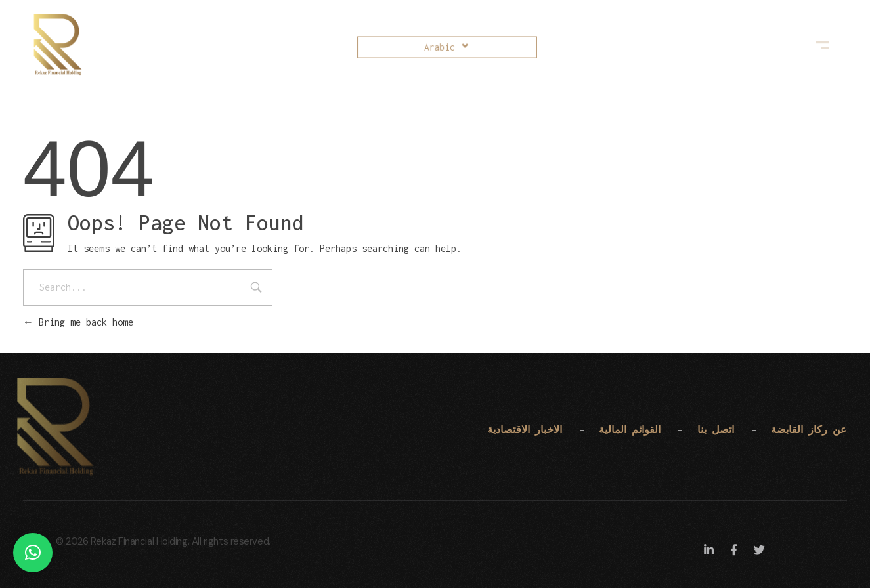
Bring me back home (78, 321)
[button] (33, 552)
